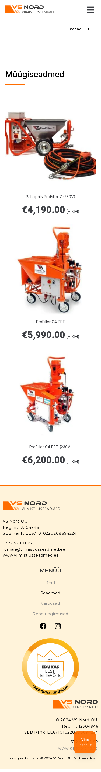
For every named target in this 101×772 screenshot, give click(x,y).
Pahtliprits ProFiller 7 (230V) (50, 196)
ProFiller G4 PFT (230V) (50, 447)
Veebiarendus (84, 758)
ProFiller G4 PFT (50, 321)
